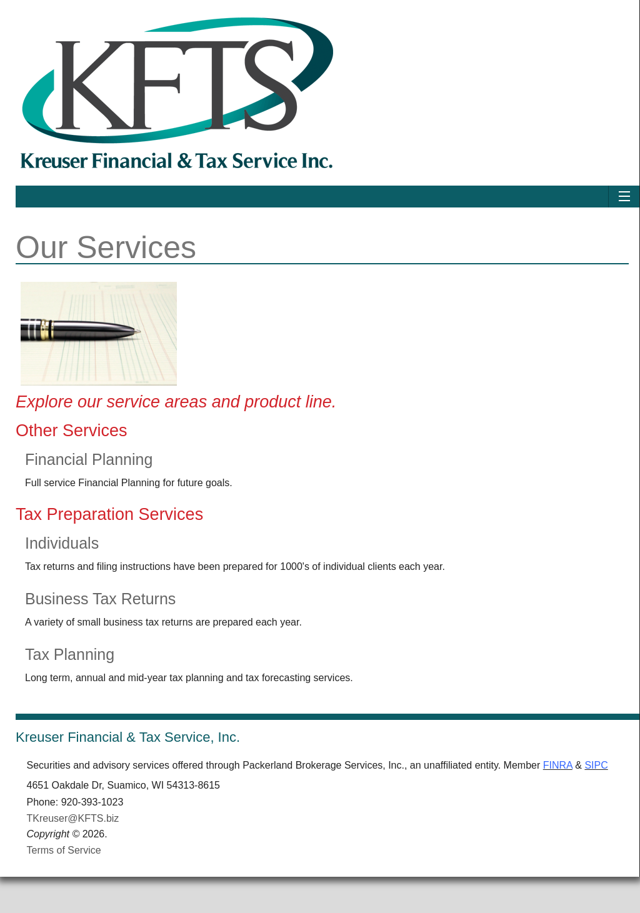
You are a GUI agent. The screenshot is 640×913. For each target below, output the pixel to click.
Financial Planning (88, 459)
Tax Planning (69, 654)
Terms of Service (64, 866)
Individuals (62, 543)
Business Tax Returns (100, 598)
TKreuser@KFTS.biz (73, 834)
